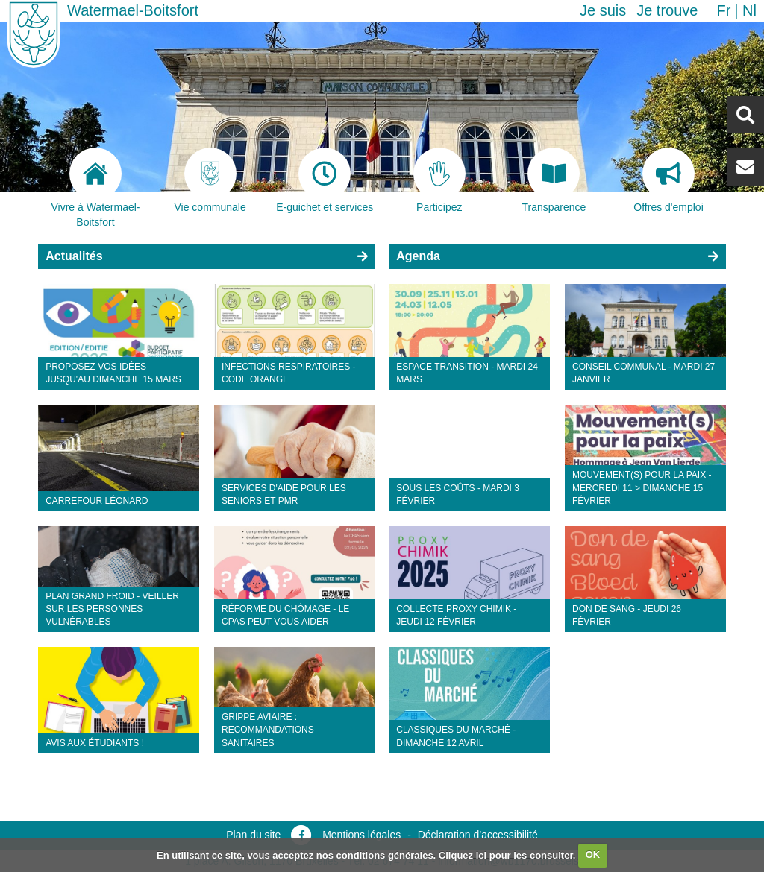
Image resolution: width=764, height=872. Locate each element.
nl (749, 10)
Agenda (418, 256)
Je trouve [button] (667, 10)
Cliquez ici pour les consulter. (507, 854)
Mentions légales (361, 835)
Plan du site (253, 835)
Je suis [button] (603, 10)
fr (723, 10)
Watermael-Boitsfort (132, 10)
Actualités (74, 256)
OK (593, 854)
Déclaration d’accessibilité (478, 835)
